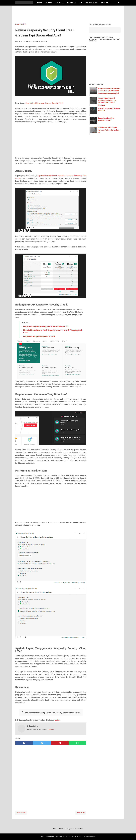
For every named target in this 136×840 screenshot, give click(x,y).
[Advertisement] (69, 14)
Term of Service (59, 836)
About (55, 829)
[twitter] (42, 743)
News (39, 3)
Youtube (105, 3)
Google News (92, 3)
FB (81, 3)
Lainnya (70, 3)
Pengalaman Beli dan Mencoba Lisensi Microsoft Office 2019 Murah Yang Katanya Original (109, 91)
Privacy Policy (50, 836)
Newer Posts (21, 813)
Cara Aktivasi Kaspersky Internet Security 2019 (44, 103)
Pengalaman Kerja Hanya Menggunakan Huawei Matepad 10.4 (45, 326)
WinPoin (52, 729)
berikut (57, 720)
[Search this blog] (119, 2)
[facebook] (24, 743)
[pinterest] (60, 743)
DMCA (42, 836)
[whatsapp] (77, 743)
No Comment (43, 41)
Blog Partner (71, 829)
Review (49, 3)
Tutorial (59, 3)
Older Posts (81, 813)
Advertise (62, 829)
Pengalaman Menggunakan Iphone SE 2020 (39, 336)
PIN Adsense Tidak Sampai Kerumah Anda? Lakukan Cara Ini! (108, 130)
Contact (80, 829)
